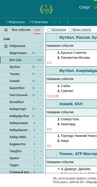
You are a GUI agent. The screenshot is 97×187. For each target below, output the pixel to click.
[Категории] (49, 30)
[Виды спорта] (70, 30)
